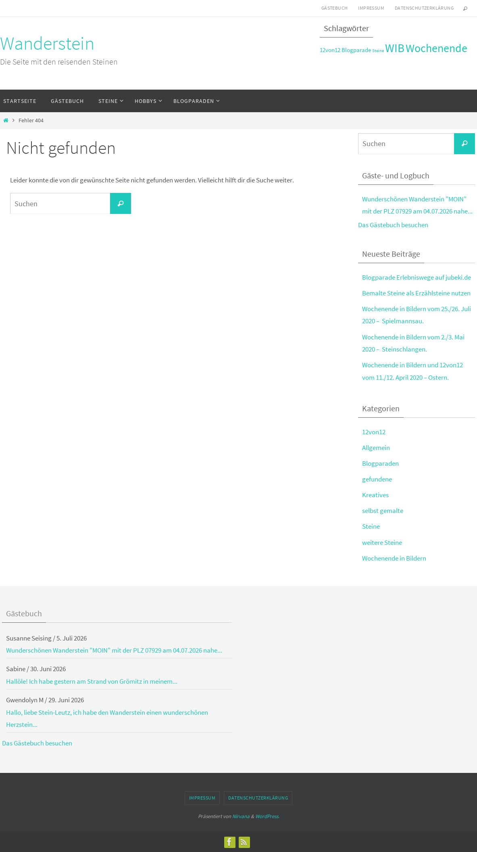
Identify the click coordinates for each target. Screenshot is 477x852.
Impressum (371, 8)
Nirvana (241, 816)
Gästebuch (334, 8)
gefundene (377, 479)
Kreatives (375, 494)
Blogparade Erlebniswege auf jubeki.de (416, 277)
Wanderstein (47, 43)
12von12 (373, 431)
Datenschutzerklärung (424, 8)
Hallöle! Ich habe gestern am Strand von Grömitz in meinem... (91, 681)
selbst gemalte (382, 510)
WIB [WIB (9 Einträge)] (394, 47)
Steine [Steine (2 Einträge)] (378, 50)
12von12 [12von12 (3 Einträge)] (330, 50)
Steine (371, 526)
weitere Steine (382, 542)
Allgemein (376, 447)
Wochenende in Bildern (394, 558)
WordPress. (267, 816)
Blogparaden (380, 463)
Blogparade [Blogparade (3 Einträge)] (356, 50)
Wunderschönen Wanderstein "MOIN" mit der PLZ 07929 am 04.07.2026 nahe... (114, 650)
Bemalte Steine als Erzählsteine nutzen (416, 293)
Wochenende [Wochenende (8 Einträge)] (436, 48)
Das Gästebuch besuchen (393, 224)
